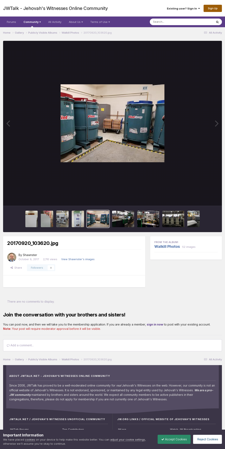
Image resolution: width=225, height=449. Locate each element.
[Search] (170, 22)
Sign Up (213, 8)
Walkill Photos (167, 246)
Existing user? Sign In (183, 8)
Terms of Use (100, 22)
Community (32, 23)
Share (16, 267)
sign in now (155, 324)
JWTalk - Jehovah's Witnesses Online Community (55, 8)
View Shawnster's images (78, 259)
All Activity (54, 22)
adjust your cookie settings (127, 439)
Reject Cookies (207, 439)
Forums (11, 22)
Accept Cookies (172, 439)
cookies (30, 439)
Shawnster (30, 255)
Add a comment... (20, 345)
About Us (76, 22)
